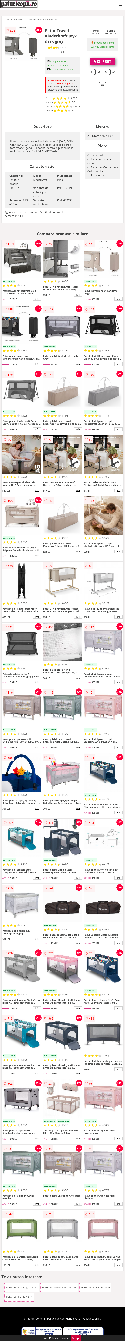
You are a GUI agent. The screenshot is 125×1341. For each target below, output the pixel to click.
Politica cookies (91, 1318)
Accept (76, 1338)
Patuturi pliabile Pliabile (95, 1287)
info (37, 298)
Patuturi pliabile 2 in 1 (19, 1297)
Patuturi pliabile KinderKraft (42, 19)
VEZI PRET (102, 61)
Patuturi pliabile (14, 19)
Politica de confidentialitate (63, 1318)
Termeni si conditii (34, 1318)
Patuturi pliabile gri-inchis (21, 1287)
